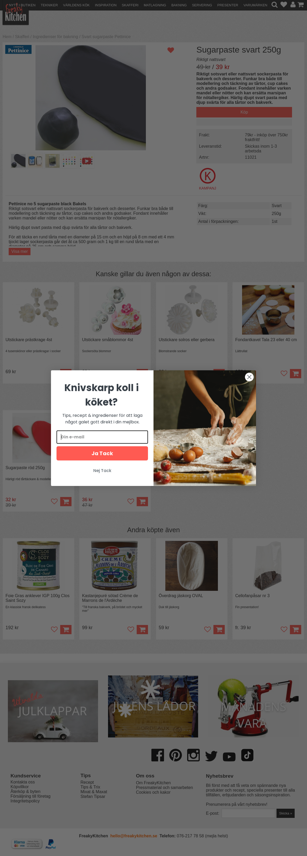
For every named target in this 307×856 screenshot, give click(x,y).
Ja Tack (102, 453)
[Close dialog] (249, 377)
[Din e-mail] (102, 437)
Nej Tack (102, 471)
